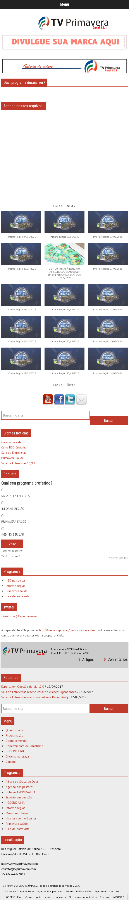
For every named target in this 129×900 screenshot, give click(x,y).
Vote (12, 543)
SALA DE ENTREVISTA (15, 496)
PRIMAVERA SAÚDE (13, 522)
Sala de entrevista (17, 596)
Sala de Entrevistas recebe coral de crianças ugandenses (38, 692)
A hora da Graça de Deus (22, 782)
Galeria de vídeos (13, 442)
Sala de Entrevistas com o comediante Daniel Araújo (35, 697)
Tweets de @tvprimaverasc (19, 616)
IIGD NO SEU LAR (12, 534)
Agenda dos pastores (20, 787)
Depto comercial (16, 741)
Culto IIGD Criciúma (13, 447)
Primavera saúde (17, 591)
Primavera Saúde (12, 458)
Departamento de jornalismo (24, 746)
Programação (14, 735)
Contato (11, 762)
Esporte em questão (19, 797)
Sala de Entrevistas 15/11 (18, 463)
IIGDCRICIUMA (15, 751)
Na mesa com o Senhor (21, 818)
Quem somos (14, 730)
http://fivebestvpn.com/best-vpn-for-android (68, 630)
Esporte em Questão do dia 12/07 (23, 687)
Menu (64, 4)
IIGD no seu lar (15, 580)
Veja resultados (118, 557)
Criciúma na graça (17, 756)
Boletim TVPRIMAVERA (20, 792)
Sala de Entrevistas (13, 453)
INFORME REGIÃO (12, 509)
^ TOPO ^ (118, 897)
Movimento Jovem (17, 813)
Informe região (16, 586)
